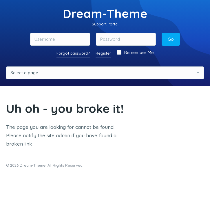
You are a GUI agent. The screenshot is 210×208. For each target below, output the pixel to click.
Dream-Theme (105, 13)
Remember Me (135, 52)
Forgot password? (73, 53)
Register (103, 53)
